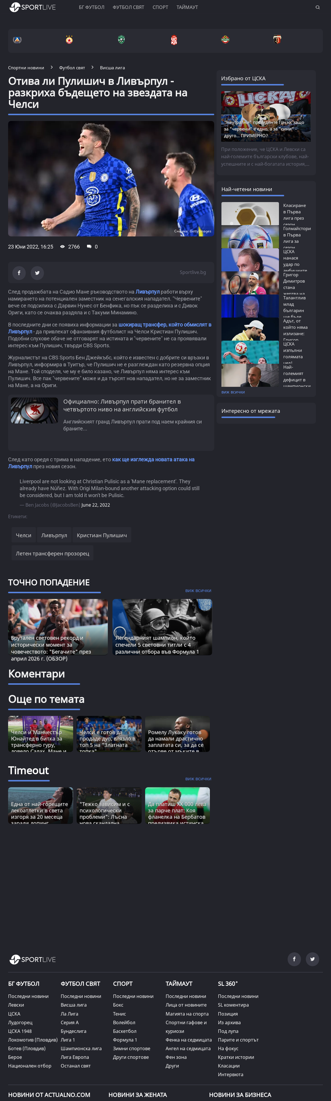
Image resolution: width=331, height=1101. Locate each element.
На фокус (228, 1048)
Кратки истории (236, 1057)
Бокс (118, 1005)
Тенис (119, 1014)
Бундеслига (73, 1031)
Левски (16, 1005)
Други (172, 1066)
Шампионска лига (81, 1048)
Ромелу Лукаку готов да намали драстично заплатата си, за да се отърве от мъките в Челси (176, 745)
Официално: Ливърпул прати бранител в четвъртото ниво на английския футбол (122, 405)
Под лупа (228, 1031)
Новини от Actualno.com (49, 1095)
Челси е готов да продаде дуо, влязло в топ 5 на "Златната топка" (107, 742)
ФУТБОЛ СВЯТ (80, 984)
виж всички (233, 392)
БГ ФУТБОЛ (91, 7)
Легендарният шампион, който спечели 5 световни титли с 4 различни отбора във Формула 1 (157, 644)
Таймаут (187, 7)
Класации (229, 1066)
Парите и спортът (238, 1040)
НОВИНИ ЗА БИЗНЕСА (240, 1095)
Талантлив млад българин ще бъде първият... (294, 310)
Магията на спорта (187, 1014)
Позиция (228, 1014)
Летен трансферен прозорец (52, 553)
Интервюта (230, 1074)
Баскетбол (124, 1031)
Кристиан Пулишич (102, 535)
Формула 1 (125, 1040)
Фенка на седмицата (189, 1040)
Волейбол (124, 1022)
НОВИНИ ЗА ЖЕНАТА (137, 1095)
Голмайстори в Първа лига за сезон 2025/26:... (297, 241)
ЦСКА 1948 (20, 1031)
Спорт (160, 7)
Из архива (229, 1022)
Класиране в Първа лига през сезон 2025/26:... (294, 218)
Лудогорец (20, 1022)
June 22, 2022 (96, 505)
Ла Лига (69, 1014)
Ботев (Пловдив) (27, 1048)
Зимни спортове (131, 1048)
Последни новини (28, 996)
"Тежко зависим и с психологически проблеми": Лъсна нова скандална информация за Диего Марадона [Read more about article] (107, 819)
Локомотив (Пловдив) (33, 1040)
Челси (24, 535)
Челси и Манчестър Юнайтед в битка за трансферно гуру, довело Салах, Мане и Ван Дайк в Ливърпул (38, 745)
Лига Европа (75, 1057)
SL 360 (228, 983)
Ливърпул (148, 292)
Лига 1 (68, 1040)
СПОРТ (122, 984)
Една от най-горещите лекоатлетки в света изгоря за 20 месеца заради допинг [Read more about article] (39, 813)
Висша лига (74, 1005)
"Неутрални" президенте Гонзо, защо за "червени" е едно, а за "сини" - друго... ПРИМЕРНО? (264, 128)
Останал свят (76, 1066)
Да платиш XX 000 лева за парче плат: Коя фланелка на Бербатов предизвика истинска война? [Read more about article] (177, 816)
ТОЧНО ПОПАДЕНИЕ (49, 582)
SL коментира (233, 1005)
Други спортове (131, 1057)
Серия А (70, 1022)
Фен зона (176, 1057)
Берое (15, 1057)
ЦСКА (14, 1014)
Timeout (28, 770)
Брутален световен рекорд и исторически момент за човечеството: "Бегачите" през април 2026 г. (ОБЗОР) (51, 648)
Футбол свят (128, 7)
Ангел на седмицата (188, 1048)
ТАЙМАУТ (179, 984)
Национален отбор (29, 1066)
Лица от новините (186, 1005)
